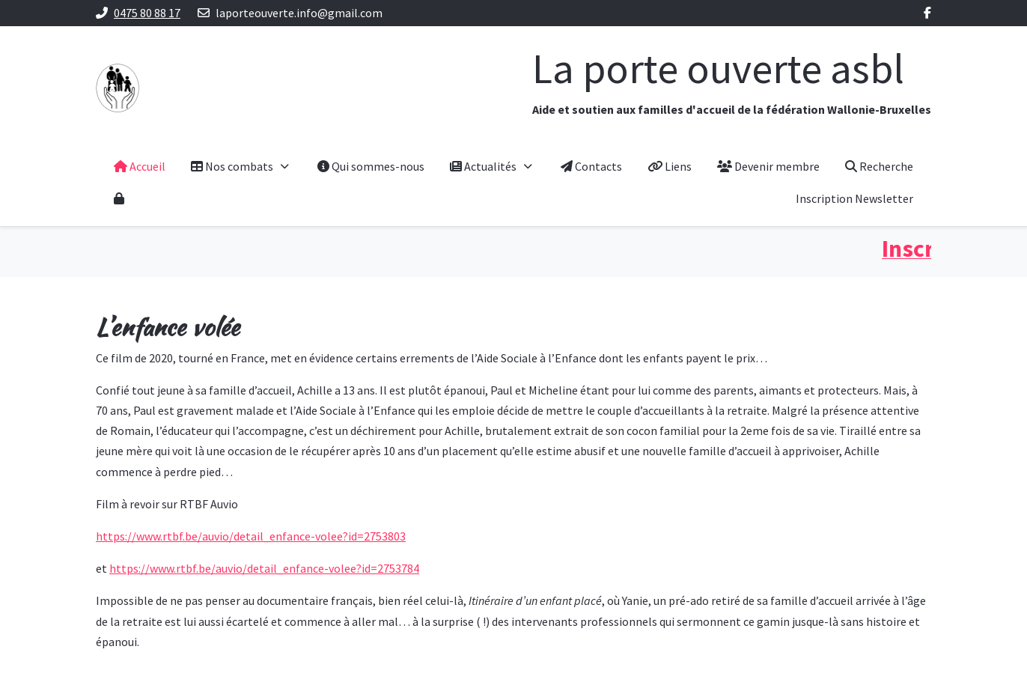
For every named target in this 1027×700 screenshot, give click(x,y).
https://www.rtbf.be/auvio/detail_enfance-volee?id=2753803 (251, 536)
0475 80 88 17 (147, 12)
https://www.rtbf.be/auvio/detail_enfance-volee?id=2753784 (264, 568)
